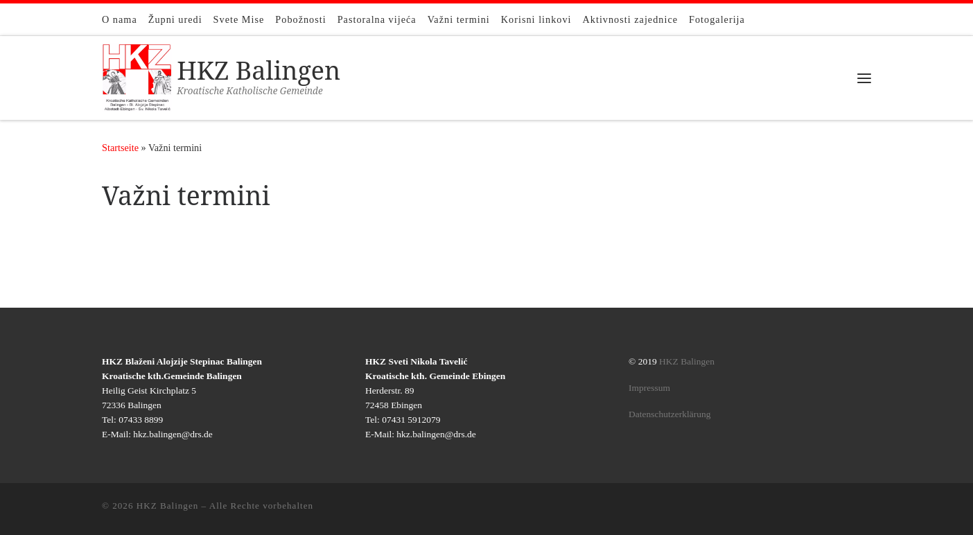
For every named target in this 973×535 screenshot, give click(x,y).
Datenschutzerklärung (669, 414)
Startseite (120, 147)
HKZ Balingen (687, 361)
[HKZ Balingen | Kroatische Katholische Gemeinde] (137, 75)
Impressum (649, 388)
